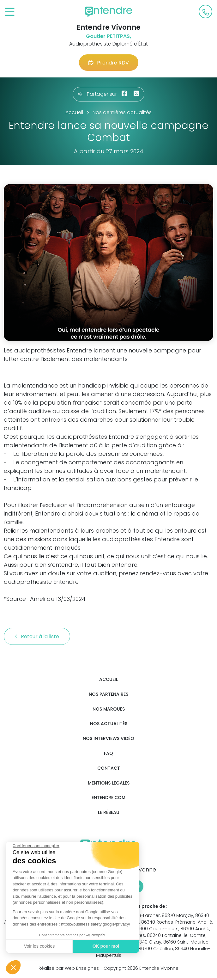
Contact (108, 768)
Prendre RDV (108, 62)
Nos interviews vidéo (108, 738)
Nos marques (109, 709)
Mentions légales (109, 783)
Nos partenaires (108, 694)
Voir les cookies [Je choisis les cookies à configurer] (39, 946)
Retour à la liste (37, 636)
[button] (13, 967)
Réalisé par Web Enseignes (69, 968)
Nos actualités (108, 723)
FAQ (108, 753)
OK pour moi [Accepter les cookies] (106, 946)
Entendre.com (108, 797)
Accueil (108, 679)
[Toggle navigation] (10, 12)
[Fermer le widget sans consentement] (36, 846)
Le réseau (108, 812)
